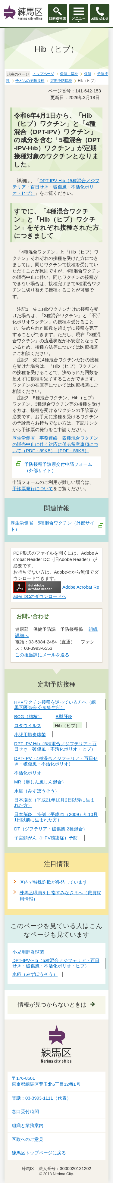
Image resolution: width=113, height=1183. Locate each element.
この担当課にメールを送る (42, 654)
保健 (87, 74)
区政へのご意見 (27, 1139)
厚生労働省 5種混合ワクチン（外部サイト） (52, 526)
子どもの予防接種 (29, 81)
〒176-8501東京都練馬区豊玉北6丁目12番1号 (46, 1081)
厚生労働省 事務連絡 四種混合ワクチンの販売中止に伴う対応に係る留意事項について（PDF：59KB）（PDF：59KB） (55, 444)
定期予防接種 (61, 81)
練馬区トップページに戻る (39, 1152)
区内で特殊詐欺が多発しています (53, 882)
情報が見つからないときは (52, 1004)
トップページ (43, 74)
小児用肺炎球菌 (28, 951)
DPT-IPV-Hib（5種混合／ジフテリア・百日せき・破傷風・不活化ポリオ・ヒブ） (55, 187)
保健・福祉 (69, 74)
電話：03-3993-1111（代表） (41, 1098)
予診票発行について (32, 488)
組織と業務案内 (27, 1125)
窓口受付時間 (25, 1111)
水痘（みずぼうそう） (35, 974)
